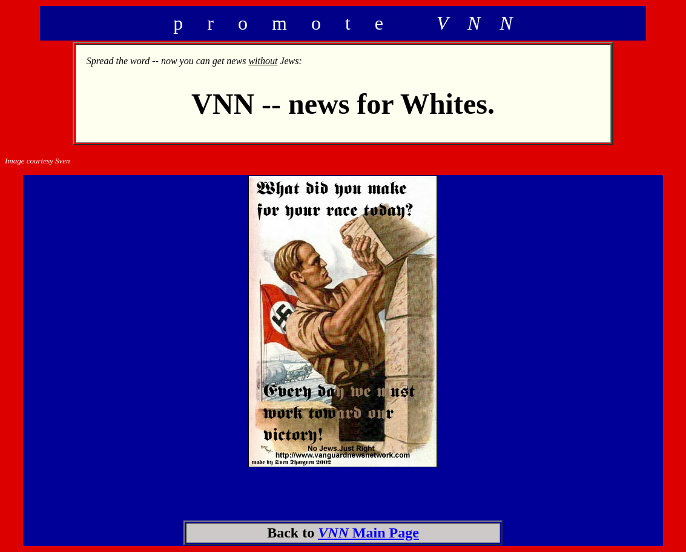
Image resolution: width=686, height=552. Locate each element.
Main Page (368, 532)
